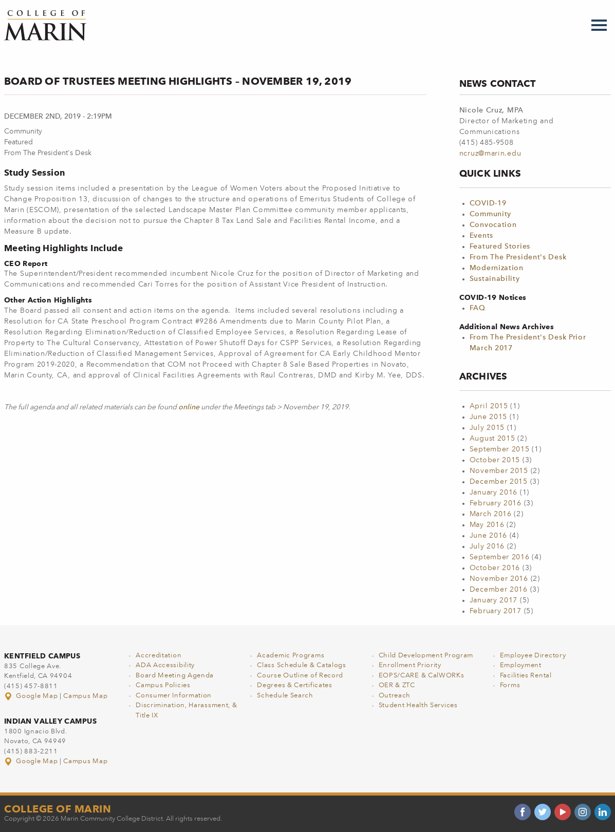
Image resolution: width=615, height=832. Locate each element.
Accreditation (158, 655)
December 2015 (499, 481)
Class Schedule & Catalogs (301, 665)
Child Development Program (426, 655)
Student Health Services (418, 705)
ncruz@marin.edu (490, 153)
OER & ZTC (397, 685)
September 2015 (500, 449)
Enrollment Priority (410, 665)
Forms (510, 685)
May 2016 (487, 524)
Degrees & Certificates (294, 685)
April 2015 (489, 406)
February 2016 (495, 503)
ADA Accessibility (165, 665)
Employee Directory (533, 655)
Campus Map (85, 696)
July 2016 (487, 546)
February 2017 (495, 611)
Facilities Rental (526, 675)
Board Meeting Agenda (175, 675)
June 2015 (488, 417)
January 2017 (493, 600)
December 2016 (499, 589)
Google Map (32, 696)
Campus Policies (163, 685)
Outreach (395, 695)
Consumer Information (174, 695)
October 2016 (495, 568)
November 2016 (499, 578)
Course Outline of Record (300, 675)
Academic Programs (290, 655)
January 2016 (493, 492)
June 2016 (488, 535)
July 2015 (487, 427)
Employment (521, 665)
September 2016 (500, 557)
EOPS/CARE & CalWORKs (421, 675)
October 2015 (495, 460)
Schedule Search (285, 695)
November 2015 (499, 471)
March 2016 (491, 514)
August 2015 (492, 438)
